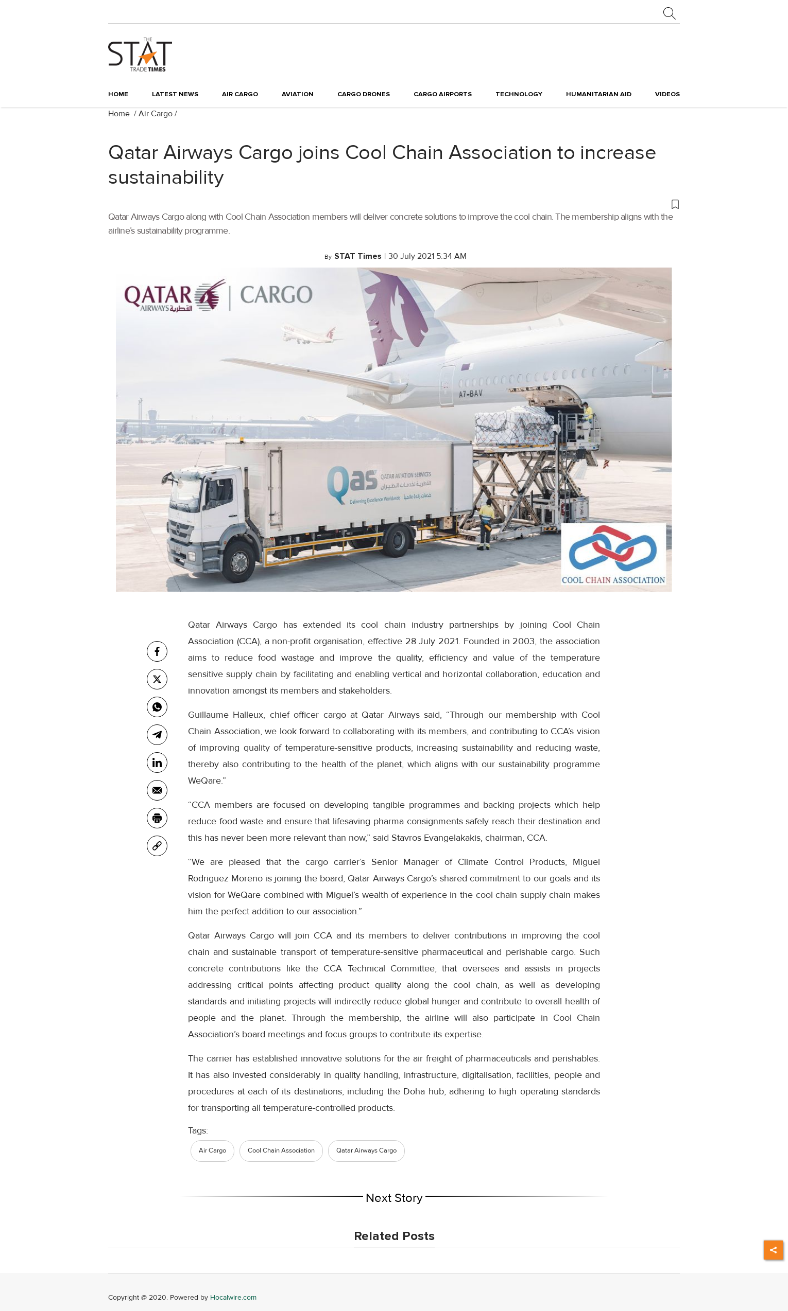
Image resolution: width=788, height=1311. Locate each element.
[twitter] (157, 679)
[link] (157, 846)
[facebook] (157, 651)
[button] (394, 204)
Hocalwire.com (233, 1297)
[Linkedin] (157, 762)
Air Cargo (156, 114)
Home (118, 94)
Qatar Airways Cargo (366, 1150)
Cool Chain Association (281, 1150)
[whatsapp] (157, 707)
